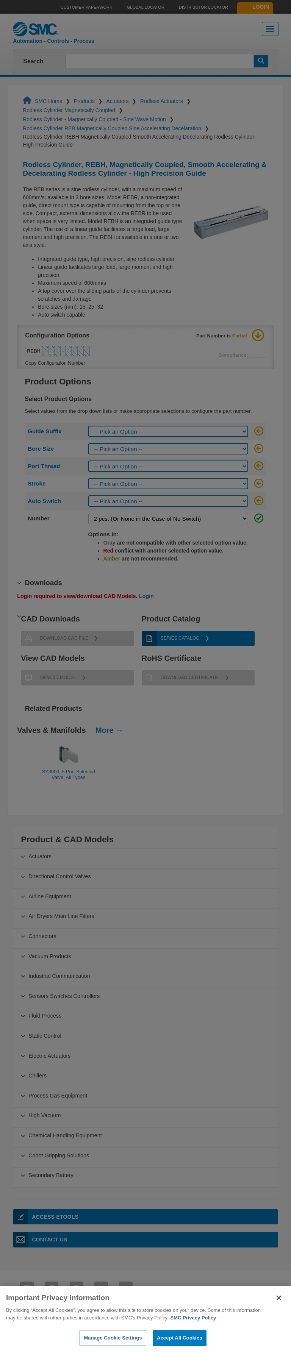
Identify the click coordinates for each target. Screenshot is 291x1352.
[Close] (279, 1312)
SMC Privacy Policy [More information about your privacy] (193, 1332)
